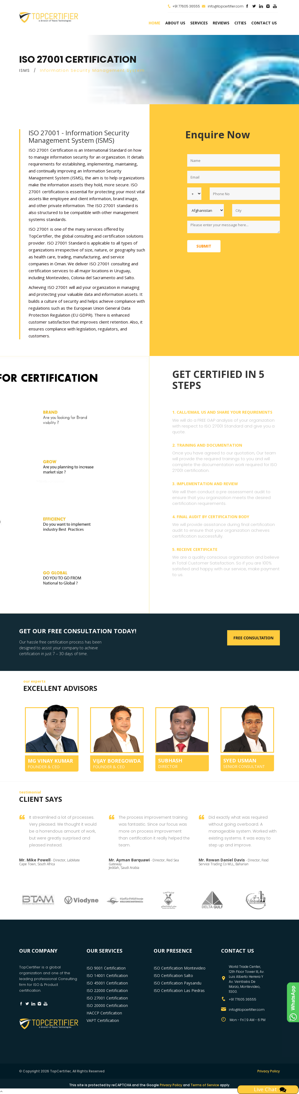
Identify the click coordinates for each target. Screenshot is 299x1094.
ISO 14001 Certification (107, 975)
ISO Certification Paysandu (177, 983)
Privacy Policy (268, 1071)
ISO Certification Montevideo (180, 968)
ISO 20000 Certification (107, 1005)
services (199, 23)
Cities (240, 23)
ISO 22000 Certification (107, 990)
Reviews (221, 23)
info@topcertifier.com (223, 6)
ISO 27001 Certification (107, 998)
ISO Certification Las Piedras (179, 990)
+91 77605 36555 (186, 6)
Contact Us (264, 23)
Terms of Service (205, 1085)
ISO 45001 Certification (107, 983)
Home (154, 23)
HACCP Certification (104, 1013)
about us (175, 23)
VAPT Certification (103, 1020)
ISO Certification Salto (173, 975)
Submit (203, 246)
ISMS (24, 70)
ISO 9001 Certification (106, 968)
